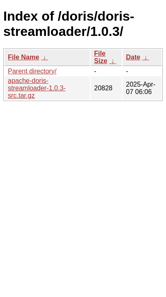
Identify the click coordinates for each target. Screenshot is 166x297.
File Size (100, 57)
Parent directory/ (32, 71)
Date (133, 57)
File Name (23, 57)
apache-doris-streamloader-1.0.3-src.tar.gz (37, 88)
